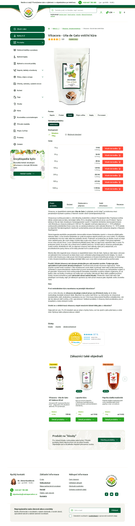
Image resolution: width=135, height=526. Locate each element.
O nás (42, 479)
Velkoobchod (45, 483)
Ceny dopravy (74, 479)
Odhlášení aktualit (75, 483)
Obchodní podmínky (76, 486)
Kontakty (43, 496)
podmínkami (93, 516)
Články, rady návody (47, 493)
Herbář (42, 490)
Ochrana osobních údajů (77, 490)
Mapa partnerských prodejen (50, 486)
